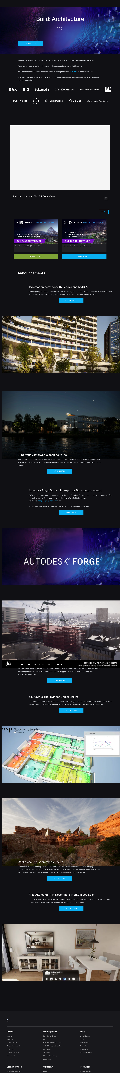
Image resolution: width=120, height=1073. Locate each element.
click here (73, 72)
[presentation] (104, 212)
